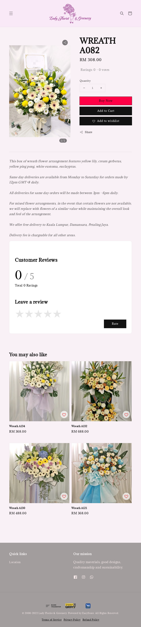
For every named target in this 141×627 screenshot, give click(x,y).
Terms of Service (52, 619)
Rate (115, 323)
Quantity (85, 80)
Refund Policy (91, 619)
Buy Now (106, 100)
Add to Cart (105, 111)
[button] (11, 13)
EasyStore (88, 613)
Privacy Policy (72, 619)
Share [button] (86, 132)
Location (15, 562)
